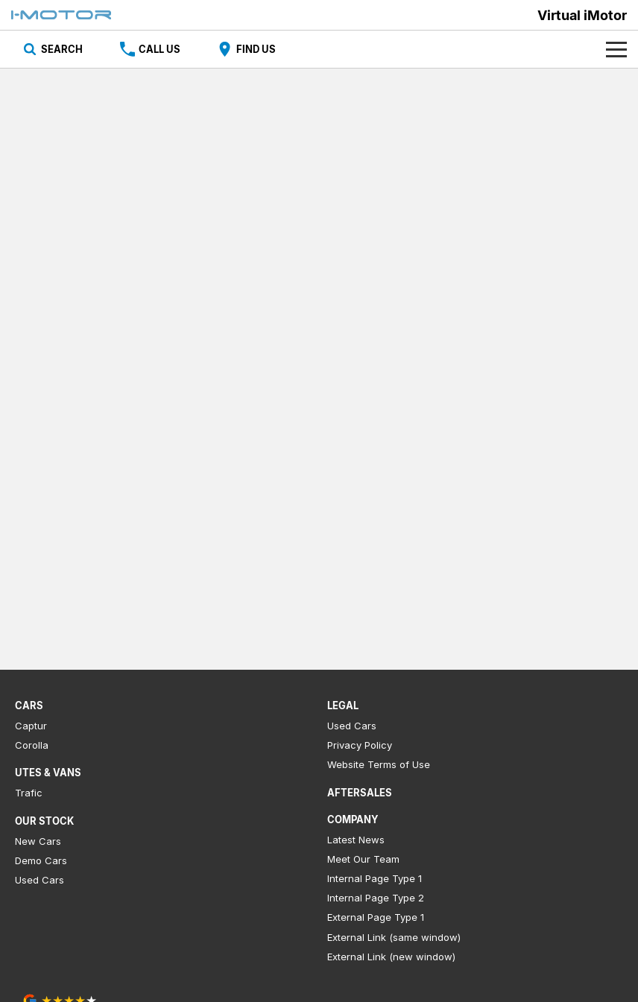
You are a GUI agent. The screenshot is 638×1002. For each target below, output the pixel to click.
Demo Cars (41, 860)
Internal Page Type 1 (374, 878)
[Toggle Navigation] (616, 49)
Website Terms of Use (378, 764)
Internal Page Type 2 (375, 898)
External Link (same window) (394, 937)
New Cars (38, 841)
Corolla (31, 745)
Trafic (28, 793)
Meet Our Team (363, 859)
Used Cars (39, 880)
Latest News (356, 840)
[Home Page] (61, 15)
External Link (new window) (391, 957)
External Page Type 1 (375, 917)
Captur (31, 726)
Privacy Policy (359, 745)
